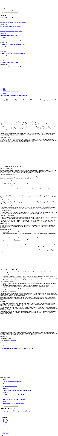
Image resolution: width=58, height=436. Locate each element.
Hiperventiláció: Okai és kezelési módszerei (8, 35)
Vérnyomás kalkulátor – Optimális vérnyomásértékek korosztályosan (15, 10)
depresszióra (39, 218)
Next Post (2, 342)
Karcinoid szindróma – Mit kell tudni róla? (8, 17)
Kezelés (4, 6)
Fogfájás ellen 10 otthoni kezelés (10, 386)
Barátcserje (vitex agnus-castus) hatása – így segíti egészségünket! (13, 53)
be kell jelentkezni (12, 340)
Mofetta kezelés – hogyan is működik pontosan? (14, 95)
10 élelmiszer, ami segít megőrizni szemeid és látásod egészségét (12, 44)
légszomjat (14, 203)
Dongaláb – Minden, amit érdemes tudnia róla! (9, 48)
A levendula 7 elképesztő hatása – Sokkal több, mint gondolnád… (13, 22)
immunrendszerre (17, 240)
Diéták (4, 424)
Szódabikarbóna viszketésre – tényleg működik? (13, 394)
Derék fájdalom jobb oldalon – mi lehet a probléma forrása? (20, 411)
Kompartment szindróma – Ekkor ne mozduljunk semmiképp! (17, 390)
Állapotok (4, 420)
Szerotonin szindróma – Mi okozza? (15, 413)
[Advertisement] (29, 78)
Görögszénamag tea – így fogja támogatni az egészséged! (11, 26)
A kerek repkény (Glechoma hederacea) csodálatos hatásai (17, 348)
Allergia (4, 421)
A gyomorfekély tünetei (17, 412)
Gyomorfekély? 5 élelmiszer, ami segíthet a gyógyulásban (11, 31)
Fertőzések (5, 426)
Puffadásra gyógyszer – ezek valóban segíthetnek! (14, 399)
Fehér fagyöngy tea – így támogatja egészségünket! (10, 57)
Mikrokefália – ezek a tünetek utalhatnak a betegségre (10, 40)
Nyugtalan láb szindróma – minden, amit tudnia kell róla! (19, 410)
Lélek (4, 428)
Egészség (4, 345)
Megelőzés (5, 5)
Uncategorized (5, 433)
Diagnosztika (5, 423)
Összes (4, 346)
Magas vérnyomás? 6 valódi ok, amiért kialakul (13, 403)
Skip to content (3, 0)
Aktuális (4, 419)
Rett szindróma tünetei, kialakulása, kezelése (9, 62)
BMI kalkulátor (5, 3)
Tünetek (4, 4)
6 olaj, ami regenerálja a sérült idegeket (12, 381)
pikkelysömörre (37, 212)
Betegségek (5, 422)
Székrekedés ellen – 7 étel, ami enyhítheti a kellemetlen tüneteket (12, 66)
